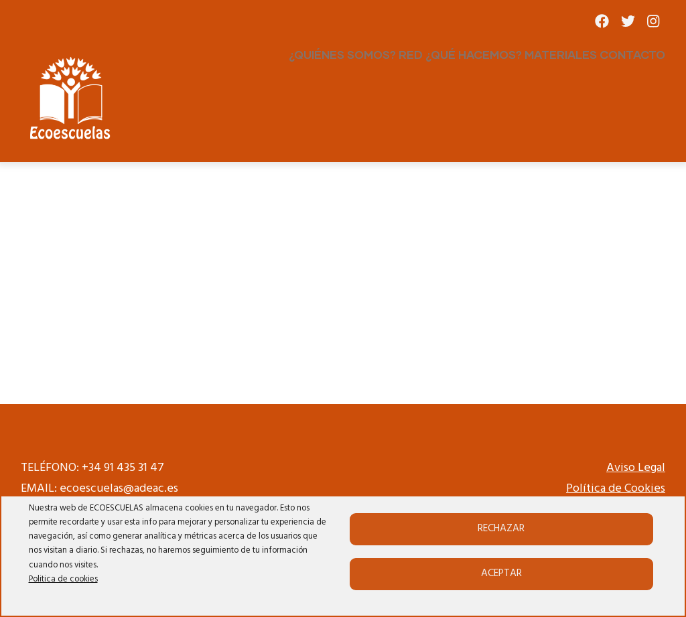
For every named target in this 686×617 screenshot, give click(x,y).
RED (411, 55)
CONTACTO (632, 55)
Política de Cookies (615, 488)
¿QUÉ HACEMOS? (473, 55)
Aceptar (501, 573)
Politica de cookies (63, 579)
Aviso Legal (635, 468)
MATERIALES (561, 55)
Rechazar (501, 529)
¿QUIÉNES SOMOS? (342, 55)
